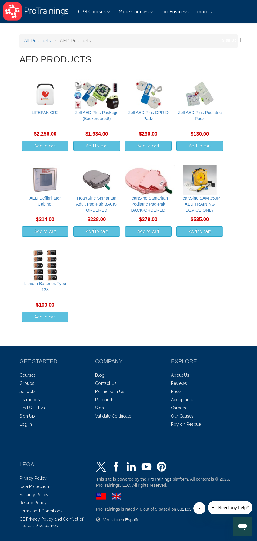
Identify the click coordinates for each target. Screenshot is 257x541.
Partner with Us (109, 391)
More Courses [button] (135, 11)
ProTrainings (160, 479)
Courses (27, 375)
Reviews (179, 383)
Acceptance (182, 399)
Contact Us (106, 383)
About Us (180, 375)
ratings (191, 509)
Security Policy (33, 494)
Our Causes (182, 416)
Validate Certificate (113, 416)
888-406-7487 (210, 30)
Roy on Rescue (186, 424)
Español (247, 30)
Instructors (29, 399)
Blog (100, 375)
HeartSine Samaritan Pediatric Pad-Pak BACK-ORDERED (148, 204)
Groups (26, 383)
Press (176, 391)
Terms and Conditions (40, 511)
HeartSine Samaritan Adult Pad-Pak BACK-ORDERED (96, 204)
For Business (175, 11)
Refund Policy (33, 502)
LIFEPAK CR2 (45, 112)
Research (104, 399)
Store (100, 407)
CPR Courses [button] (94, 11)
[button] (204, 11)
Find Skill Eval (32, 407)
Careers (178, 407)
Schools (27, 391)
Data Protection (34, 486)
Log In (249, 40)
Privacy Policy (33, 478)
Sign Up (229, 40)
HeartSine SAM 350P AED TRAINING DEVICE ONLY (199, 204)
